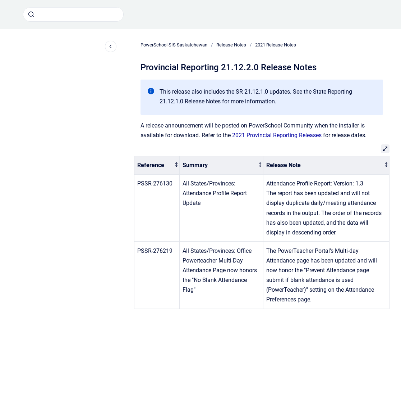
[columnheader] (157, 165)
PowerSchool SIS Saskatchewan (173, 45)
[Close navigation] (110, 46)
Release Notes (231, 45)
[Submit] (31, 14)
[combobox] (73, 14)
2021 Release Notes (275, 45)
